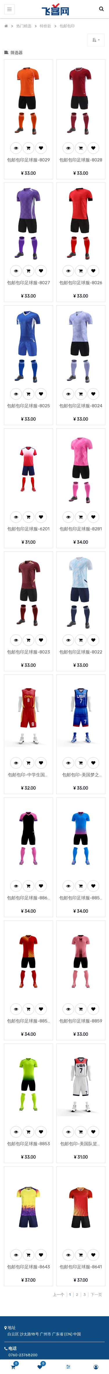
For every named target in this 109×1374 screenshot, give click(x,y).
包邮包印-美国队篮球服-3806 (80, 1043)
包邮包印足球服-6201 (28, 484)
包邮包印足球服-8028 (80, 148)
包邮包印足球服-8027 (28, 260)
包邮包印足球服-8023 (28, 595)
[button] (96, 40)
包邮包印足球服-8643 (28, 1154)
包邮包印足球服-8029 (28, 148)
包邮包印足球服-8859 (80, 931)
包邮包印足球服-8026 (80, 260)
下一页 (96, 1182)
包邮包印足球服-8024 (80, 372)
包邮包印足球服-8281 (81, 484)
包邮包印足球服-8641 (81, 1154)
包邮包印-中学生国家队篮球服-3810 (28, 708)
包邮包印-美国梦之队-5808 (80, 708)
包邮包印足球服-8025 (28, 372)
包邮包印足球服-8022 (80, 595)
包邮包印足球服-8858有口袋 (80, 820)
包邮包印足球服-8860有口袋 (28, 820)
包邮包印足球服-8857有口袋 (28, 931)
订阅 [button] (66, 1321)
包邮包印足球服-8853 (28, 1042)
